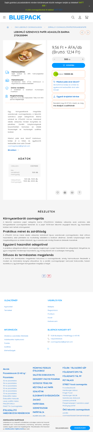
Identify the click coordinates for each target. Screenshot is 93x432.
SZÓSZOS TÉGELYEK (42, 383)
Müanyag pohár (69, 405)
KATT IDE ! (58, 10)
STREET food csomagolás (75, 384)
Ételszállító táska (9, 396)
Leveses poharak (69, 400)
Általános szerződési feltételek (16, 336)
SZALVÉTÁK (38, 391)
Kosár (50, 318)
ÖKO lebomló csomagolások (28, 27)
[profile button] (79, 17)
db (69, 59)
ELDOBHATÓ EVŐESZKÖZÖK (46, 395)
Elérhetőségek (9, 350)
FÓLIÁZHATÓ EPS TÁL (73, 372)
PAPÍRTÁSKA (38, 404)
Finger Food (67, 393)
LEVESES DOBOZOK (12, 424)
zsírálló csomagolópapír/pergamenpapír (67, 27)
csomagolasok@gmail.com (19, 146)
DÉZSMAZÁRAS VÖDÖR (44, 424)
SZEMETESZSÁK (40, 408)
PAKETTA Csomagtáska (12, 406)
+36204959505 (56, 339)
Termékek (8, 310)
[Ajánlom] (72, 192)
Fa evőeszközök (69, 388)
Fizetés (7, 343)
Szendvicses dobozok (71, 398)
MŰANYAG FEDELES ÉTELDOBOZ (42, 369)
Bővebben (12, 150)
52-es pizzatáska (10, 388)
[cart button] (86, 17)
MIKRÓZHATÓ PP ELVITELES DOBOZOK (16, 418)
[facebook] (44, 276)
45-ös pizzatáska (10, 386)
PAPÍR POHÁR (39, 416)
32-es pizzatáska (10, 381)
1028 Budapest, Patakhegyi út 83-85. (65, 336)
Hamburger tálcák (70, 395)
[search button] (73, 17)
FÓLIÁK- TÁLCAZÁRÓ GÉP (74, 368)
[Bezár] (89, 6)
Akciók (6, 369)
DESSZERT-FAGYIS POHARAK (46, 379)
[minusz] (54, 59)
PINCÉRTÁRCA (9, 404)
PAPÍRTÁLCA (38, 412)
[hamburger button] (4, 17)
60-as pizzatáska (10, 391)
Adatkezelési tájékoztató (14, 340)
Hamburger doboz (70, 390)
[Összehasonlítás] (64, 192)
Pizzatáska (8, 377)
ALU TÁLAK (38, 420)
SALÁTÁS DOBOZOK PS (44, 375)
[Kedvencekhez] (57, 192)
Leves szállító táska (11, 401)
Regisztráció (53, 310)
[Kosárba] (68, 65)
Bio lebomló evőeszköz (72, 420)
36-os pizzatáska (10, 383)
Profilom (51, 314)
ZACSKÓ (37, 400)
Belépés (51, 307)
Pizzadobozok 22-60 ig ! (14, 373)
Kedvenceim (53, 321)
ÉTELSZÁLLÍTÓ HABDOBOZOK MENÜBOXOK (16, 411)
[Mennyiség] (66, 59)
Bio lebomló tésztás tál (72, 418)
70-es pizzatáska (10, 393)
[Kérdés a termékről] (79, 192)
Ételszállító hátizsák (11, 398)
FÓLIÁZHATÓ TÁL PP (72, 376)
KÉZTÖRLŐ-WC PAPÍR (43, 387)
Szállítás (7, 347)
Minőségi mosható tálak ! (74, 424)
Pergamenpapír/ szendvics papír (76, 403)
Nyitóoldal (8, 307)
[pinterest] (49, 276)
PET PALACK (68, 380)
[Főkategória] (8, 27)
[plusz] (83, 59)
